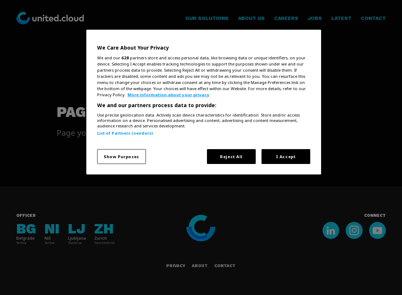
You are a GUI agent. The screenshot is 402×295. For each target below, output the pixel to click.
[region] (203, 102)
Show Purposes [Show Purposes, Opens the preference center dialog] (121, 156)
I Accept (286, 156)
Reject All (231, 156)
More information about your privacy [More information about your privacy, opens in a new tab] (168, 94)
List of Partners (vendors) (125, 133)
